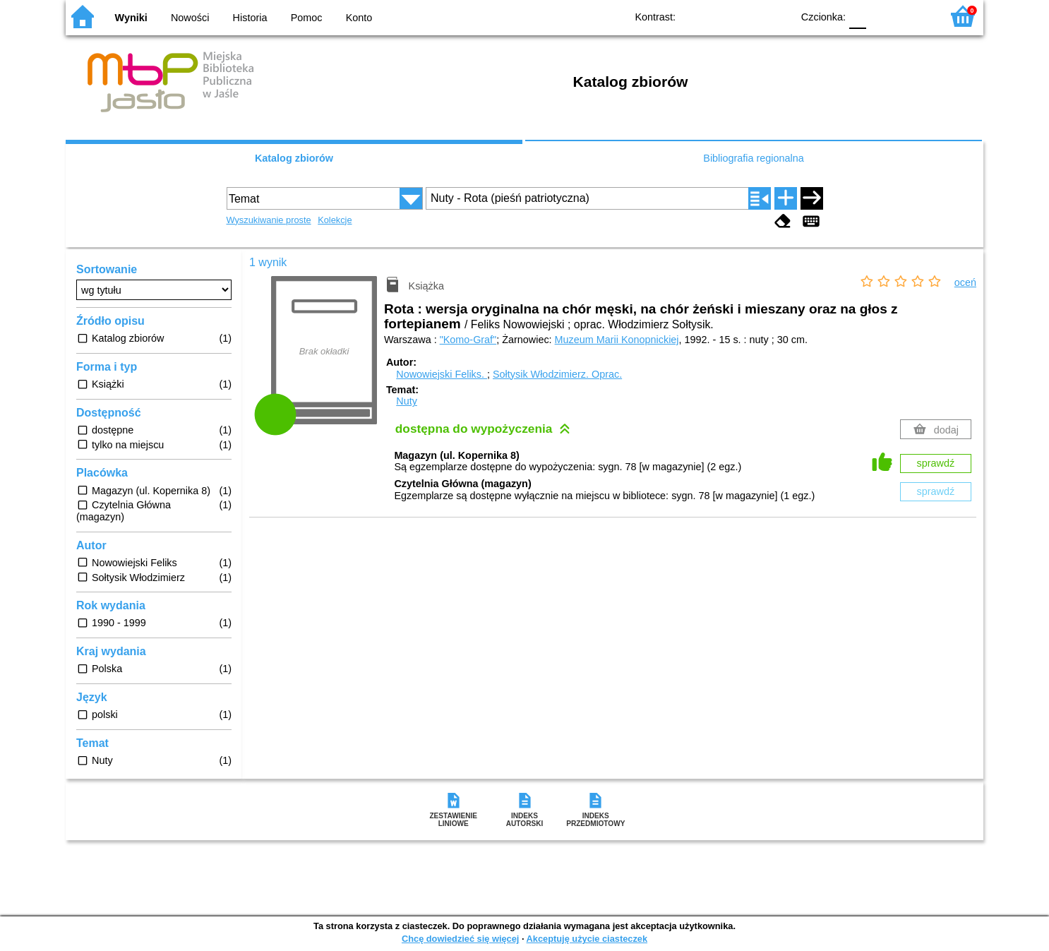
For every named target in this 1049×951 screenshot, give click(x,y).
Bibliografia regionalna (753, 158)
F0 (857, 16)
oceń (965, 282)
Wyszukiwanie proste (269, 220)
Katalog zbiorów (294, 158)
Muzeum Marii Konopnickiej (617, 339)
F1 (882, 16)
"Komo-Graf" (468, 339)
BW (720, 16)
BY (776, 16)
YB (748, 16)
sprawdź (936, 463)
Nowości (190, 17)
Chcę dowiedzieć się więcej (460, 938)
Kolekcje (335, 220)
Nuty (406, 401)
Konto (359, 17)
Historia (250, 17)
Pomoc (307, 17)
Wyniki (131, 17)
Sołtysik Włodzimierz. (557, 374)
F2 (914, 16)
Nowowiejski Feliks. (441, 374)
